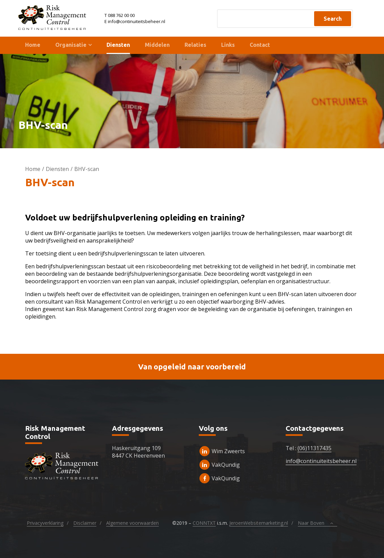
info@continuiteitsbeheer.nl (321, 461)
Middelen (157, 45)
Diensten (118, 45)
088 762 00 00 (121, 15)
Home (32, 45)
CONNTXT (204, 523)
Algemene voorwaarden (132, 523)
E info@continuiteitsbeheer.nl (134, 21)
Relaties (195, 45)
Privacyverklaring (45, 523)
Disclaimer (84, 523)
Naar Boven (317, 523)
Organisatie (71, 45)
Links (228, 45)
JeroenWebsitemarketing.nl (258, 523)
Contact (260, 45)
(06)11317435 (314, 448)
